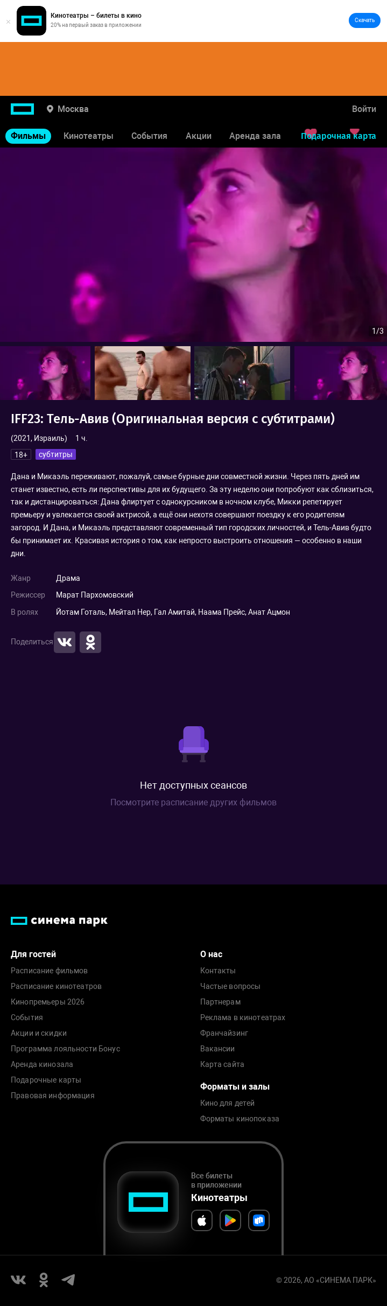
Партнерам (220, 1002)
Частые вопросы (230, 986)
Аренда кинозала (42, 1065)
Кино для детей (227, 1103)
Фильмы (28, 136)
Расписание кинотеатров (56, 986)
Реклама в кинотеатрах (243, 1018)
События (149, 136)
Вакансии (217, 1049)
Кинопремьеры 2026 (48, 1002)
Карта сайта (222, 1065)
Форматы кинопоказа (240, 1119)
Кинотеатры (89, 136)
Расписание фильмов (49, 971)
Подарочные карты (46, 1080)
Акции (199, 136)
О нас (211, 954)
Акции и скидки (39, 1033)
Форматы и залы (235, 1087)
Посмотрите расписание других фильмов (193, 802)
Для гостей (33, 954)
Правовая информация (53, 1096)
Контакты (218, 971)
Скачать (365, 20)
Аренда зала (255, 136)
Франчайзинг (224, 1033)
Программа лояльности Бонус (65, 1049)
